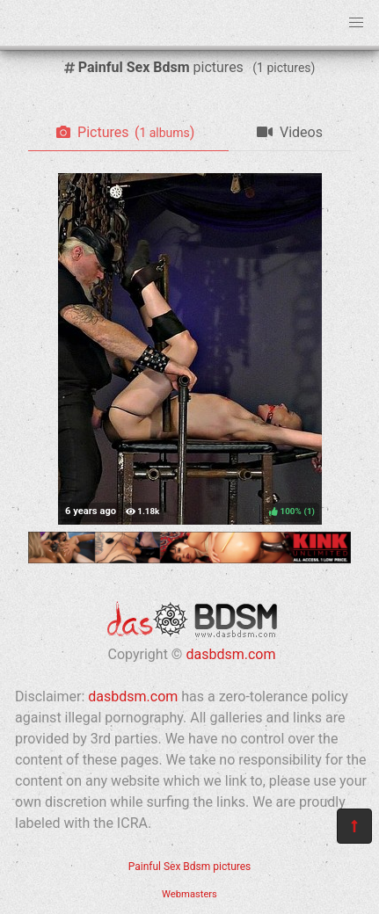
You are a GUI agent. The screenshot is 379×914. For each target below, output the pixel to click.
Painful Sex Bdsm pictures (189, 866)
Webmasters (189, 894)
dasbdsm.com (230, 654)
